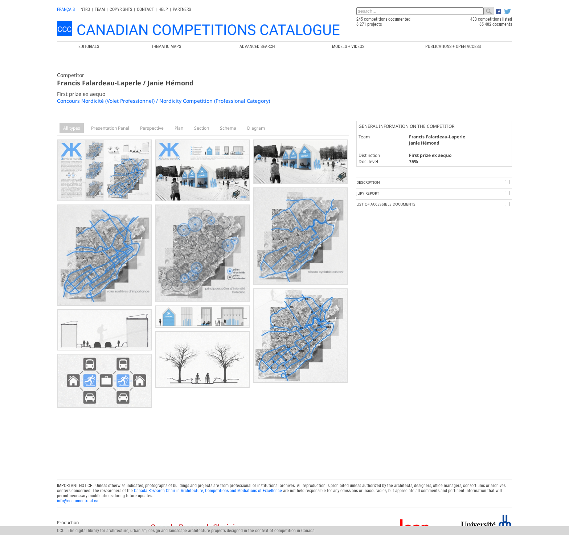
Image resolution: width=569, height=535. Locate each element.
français (66, 9)
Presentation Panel (110, 128)
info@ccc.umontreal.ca (77, 498)
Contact (145, 9)
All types (71, 128)
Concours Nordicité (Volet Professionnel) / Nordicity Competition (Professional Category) (163, 100)
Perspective (152, 128)
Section (201, 128)
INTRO (84, 9)
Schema (228, 128)
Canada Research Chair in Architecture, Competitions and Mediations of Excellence (208, 488)
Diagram (256, 128)
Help (163, 9)
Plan (179, 128)
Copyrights (121, 9)
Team (100, 9)
